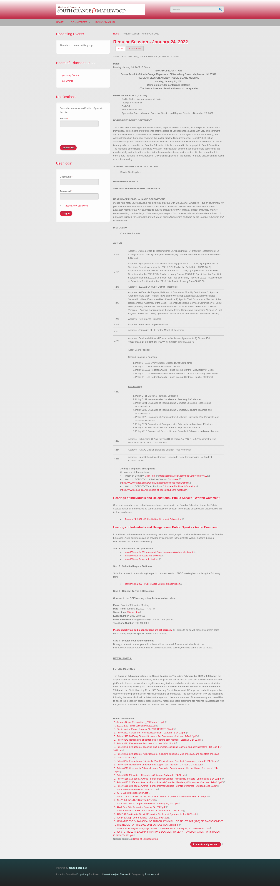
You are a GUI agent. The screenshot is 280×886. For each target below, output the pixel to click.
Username (66, 176)
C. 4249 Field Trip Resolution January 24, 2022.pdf (140, 807)
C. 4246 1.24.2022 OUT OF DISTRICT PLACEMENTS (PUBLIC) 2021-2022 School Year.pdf (161, 796)
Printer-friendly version (205, 844)
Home (60, 22)
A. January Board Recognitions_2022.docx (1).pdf (139, 722)
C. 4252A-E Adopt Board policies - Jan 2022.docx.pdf (141, 817)
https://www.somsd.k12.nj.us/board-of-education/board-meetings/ (154, 490)
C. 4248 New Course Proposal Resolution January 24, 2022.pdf (146, 803)
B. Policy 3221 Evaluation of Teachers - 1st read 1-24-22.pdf (144, 743)
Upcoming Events (70, 75)
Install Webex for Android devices (141, 559)
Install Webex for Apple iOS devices (143, 555)
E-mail (64, 118)
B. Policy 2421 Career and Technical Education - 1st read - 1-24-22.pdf (150, 732)
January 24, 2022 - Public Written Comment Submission (153, 519)
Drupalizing (82, 874)
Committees (79, 22)
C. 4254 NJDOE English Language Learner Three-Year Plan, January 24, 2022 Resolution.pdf (161, 828)
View (121, 48)
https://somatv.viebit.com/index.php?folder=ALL (183, 475)
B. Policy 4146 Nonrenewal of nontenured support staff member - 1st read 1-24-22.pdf (157, 764)
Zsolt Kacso (151, 874)
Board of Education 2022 (75, 63)
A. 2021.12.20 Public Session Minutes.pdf (135, 725)
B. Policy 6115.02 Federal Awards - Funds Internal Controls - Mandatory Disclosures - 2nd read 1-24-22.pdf (168, 782)
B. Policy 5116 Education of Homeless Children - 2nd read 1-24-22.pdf (149, 775)
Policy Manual (105, 22)
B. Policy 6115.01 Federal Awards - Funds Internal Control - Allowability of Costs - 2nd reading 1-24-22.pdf (167, 778)
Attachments (134, 48)
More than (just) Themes (115, 874)
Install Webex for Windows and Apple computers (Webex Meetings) (159, 552)
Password (66, 191)
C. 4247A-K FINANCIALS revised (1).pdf (134, 800)
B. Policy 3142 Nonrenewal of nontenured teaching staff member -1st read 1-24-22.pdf (157, 739)
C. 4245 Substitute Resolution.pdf (131, 793)
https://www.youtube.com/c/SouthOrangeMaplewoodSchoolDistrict (154, 482)
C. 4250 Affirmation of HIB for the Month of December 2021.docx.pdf (148, 810)
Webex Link (133, 612)
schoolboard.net (78, 868)
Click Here (150, 475)
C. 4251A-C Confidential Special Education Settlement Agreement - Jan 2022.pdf (155, 814)
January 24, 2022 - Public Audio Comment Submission (152, 584)
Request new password (76, 205)
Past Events (67, 80)
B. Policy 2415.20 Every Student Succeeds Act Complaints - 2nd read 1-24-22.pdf (155, 736)
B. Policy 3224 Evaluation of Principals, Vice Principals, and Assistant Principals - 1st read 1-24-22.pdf (165, 761)
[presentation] (87, 138)
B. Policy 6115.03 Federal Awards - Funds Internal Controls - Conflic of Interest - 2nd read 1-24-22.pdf (165, 786)
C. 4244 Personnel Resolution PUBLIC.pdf (135, 789)
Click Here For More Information (179, 486)
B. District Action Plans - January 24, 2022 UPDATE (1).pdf (144, 729)
